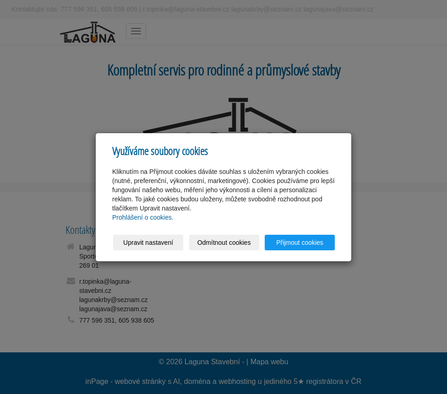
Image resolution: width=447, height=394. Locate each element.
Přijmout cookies (299, 242)
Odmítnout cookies (224, 242)
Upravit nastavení (148, 242)
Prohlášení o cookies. (143, 217)
